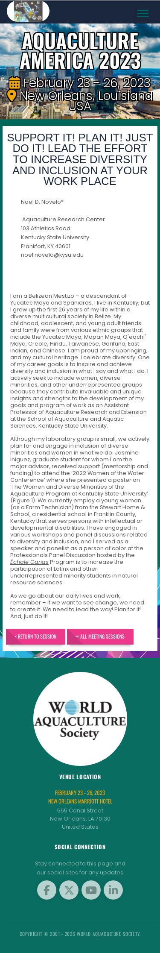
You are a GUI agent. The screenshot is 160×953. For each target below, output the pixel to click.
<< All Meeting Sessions (100, 636)
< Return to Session (35, 636)
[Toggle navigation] (143, 13)
